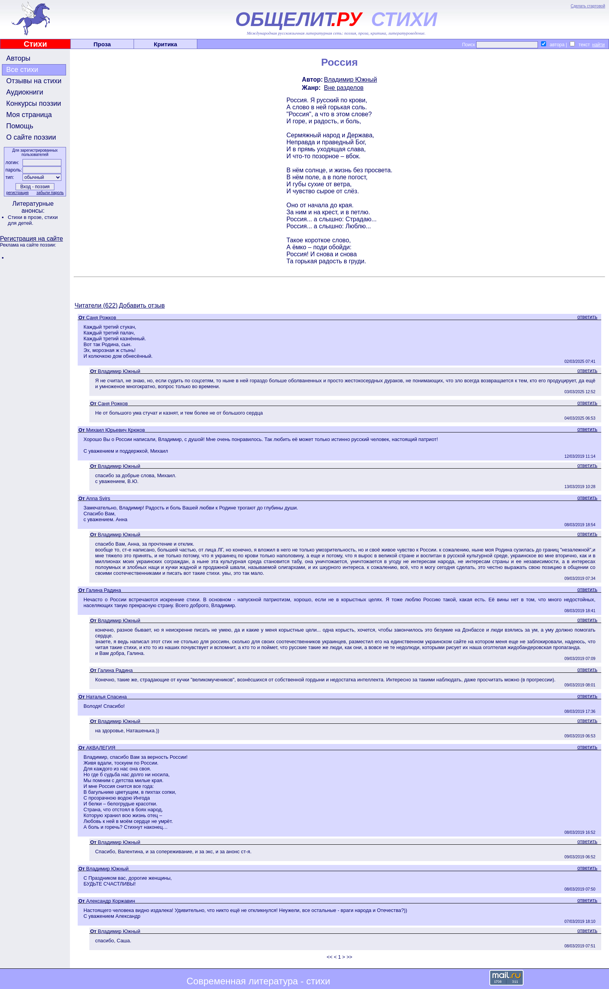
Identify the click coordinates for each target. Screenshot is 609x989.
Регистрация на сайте (31, 238)
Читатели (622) (96, 305)
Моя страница (29, 115)
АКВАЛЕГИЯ (100, 748)
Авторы (18, 58)
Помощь (19, 126)
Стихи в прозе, (26, 217)
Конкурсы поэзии (33, 103)
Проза (102, 44)
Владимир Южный (350, 79)
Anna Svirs (98, 498)
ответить (587, 317)
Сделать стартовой (588, 6)
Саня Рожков (101, 317)
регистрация (17, 193)
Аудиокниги (24, 92)
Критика (165, 44)
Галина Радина (103, 590)
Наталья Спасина (106, 697)
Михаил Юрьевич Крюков (115, 430)
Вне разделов (344, 87)
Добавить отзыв (142, 305)
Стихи (35, 44)
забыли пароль (50, 193)
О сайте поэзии (31, 137)
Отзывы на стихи (33, 81)
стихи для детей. (33, 220)
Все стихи (22, 70)
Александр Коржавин (110, 901)
